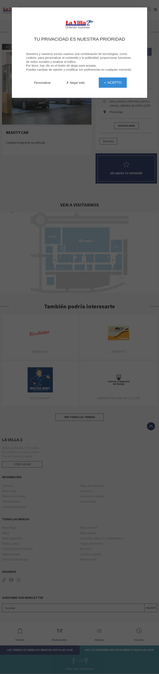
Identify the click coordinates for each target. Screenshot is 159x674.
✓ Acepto (113, 83)
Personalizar (42, 82)
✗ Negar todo (75, 82)
